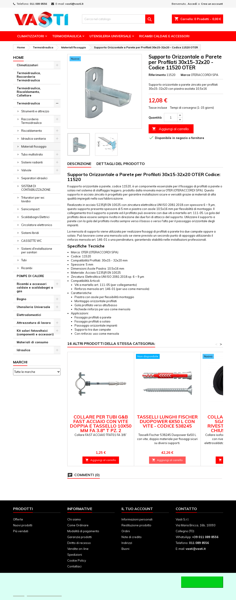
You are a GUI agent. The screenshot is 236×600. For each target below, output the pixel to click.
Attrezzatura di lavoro (34, 323)
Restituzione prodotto (136, 525)
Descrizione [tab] (79, 163)
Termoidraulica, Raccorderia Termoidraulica (29, 76)
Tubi (24, 260)
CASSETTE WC (31, 240)
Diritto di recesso (79, 543)
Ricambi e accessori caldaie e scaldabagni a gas (35, 287)
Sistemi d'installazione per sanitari (36, 250)
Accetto (202, 582)
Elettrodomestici (29, 315)
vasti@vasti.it (74, 3)
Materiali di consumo (32, 342)
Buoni (125, 549)
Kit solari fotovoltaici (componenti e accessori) (35, 332)
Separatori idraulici (34, 178)
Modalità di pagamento (83, 531)
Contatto (186, 508)
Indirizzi (127, 543)
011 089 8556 (38, 3)
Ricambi (26, 268)
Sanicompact (30, 209)
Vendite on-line (78, 549)
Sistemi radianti (32, 162)
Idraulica (23, 350)
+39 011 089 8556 (205, 537)
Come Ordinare (78, 525)
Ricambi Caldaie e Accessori (164, 36)
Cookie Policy (76, 560)
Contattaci (74, 566)
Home (18, 57)
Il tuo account (137, 508)
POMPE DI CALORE (30, 276)
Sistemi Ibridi (30, 233)
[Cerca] (118, 19)
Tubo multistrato (32, 154)
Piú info (18, 594)
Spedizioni (74, 554)
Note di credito (132, 537)
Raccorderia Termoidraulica (31, 121)
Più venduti (20, 531)
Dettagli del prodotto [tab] (120, 163)
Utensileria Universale (110, 36)
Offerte (18, 519)
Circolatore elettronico (36, 225)
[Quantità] (171, 117)
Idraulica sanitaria (33, 138)
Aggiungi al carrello (170, 129)
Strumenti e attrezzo (35, 111)
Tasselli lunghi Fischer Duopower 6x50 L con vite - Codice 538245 (167, 421)
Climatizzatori (30, 36)
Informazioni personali (137, 519)
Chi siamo (74, 519)
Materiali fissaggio (34, 146)
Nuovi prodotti (22, 525)
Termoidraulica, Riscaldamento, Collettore (29, 91)
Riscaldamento (31, 130)
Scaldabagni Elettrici (35, 217)
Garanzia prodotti (79, 537)
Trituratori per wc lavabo (32, 199)
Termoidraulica (66, 36)
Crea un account (212, 3)
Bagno (21, 299)
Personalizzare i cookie (44, 594)
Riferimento (157, 75)
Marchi (20, 362)
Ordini (126, 531)
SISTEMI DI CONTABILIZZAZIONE (35, 187)
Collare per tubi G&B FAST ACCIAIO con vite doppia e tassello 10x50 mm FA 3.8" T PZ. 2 (100, 423)
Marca (185, 75)
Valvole (26, 170)
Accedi (192, 3)
